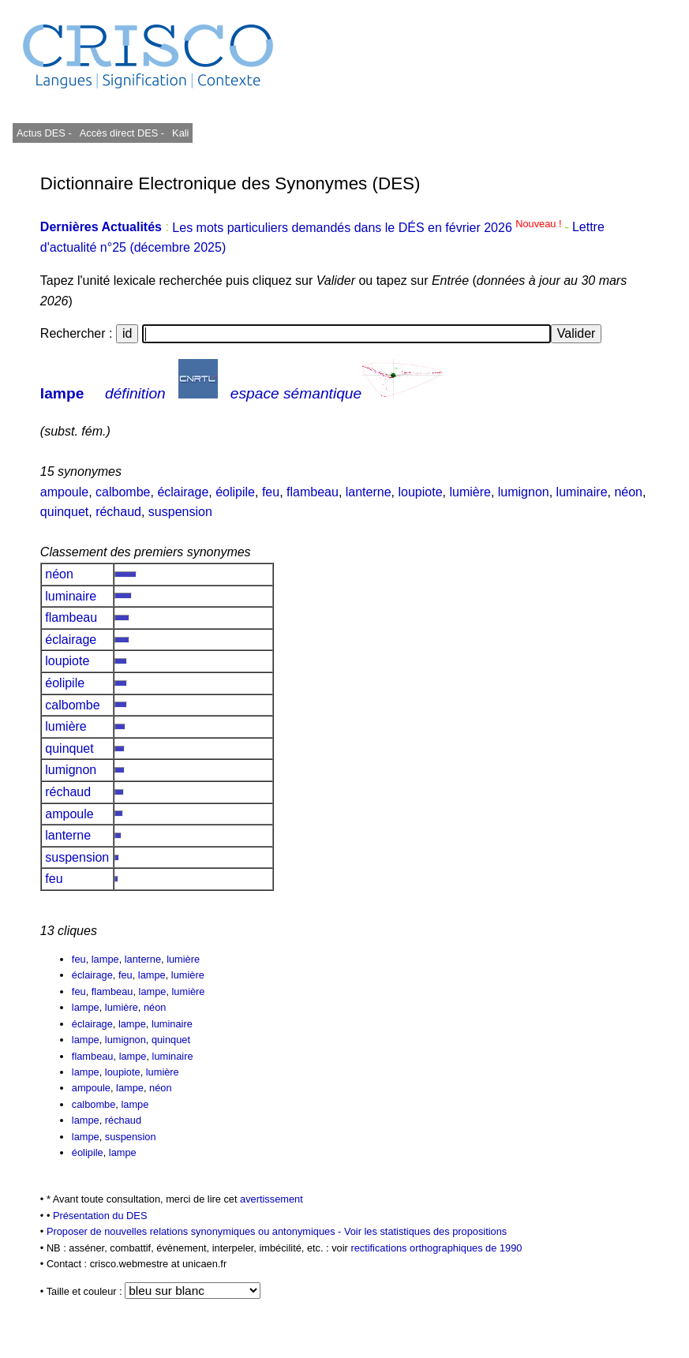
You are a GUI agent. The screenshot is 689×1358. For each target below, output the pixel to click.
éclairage (182, 492)
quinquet (64, 511)
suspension (180, 511)
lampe (62, 393)
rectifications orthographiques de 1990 (436, 1248)
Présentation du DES (100, 1215)
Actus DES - (44, 133)
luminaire (582, 492)
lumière (469, 492)
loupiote (420, 492)
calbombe (122, 492)
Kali (180, 133)
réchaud (118, 511)
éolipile (235, 492)
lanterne (368, 492)
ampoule (64, 492)
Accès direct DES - (122, 133)
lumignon (523, 492)
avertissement (271, 1199)
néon (628, 492)
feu (270, 492)
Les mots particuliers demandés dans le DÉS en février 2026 (368, 227)
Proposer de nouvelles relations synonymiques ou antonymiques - (195, 1231)
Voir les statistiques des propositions (425, 1231)
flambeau (312, 492)
